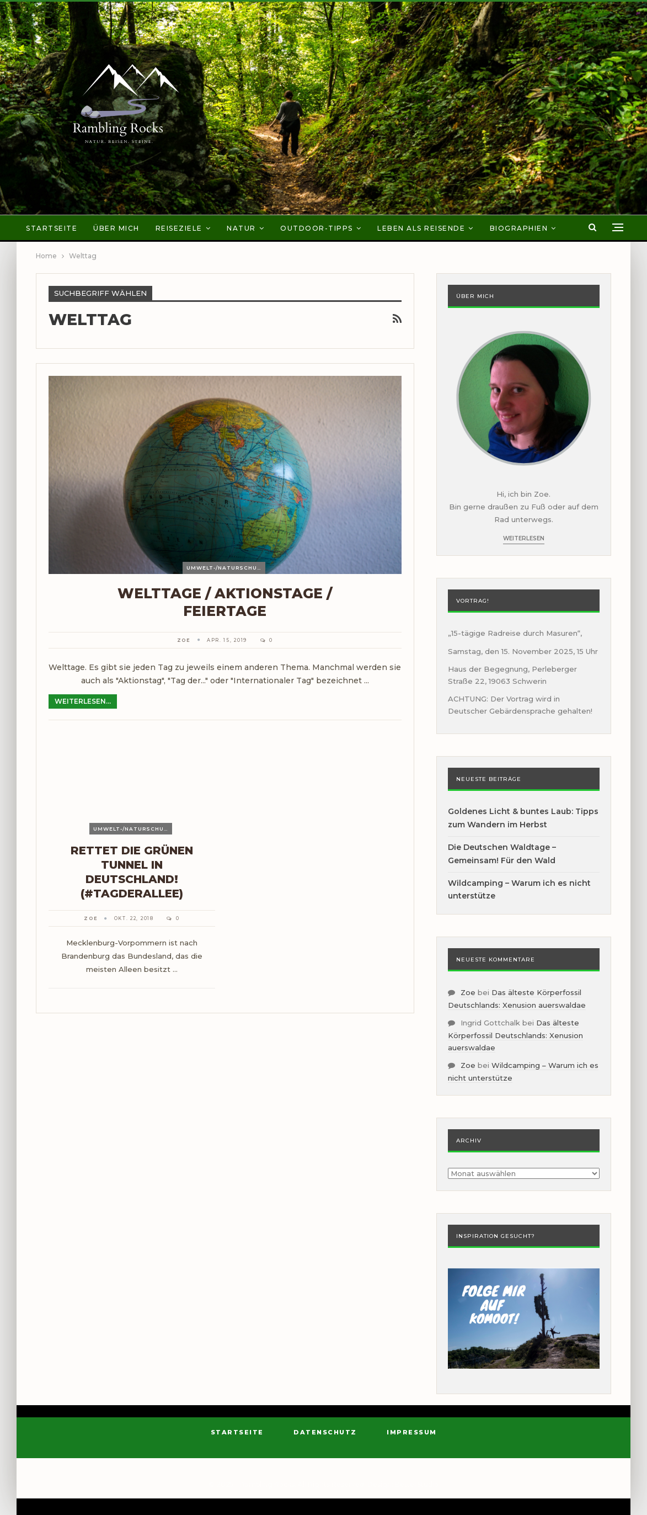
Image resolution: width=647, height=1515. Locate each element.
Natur (241, 228)
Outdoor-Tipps (316, 228)
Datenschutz (325, 1432)
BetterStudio (417, 1484)
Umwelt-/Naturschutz (225, 568)
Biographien (519, 228)
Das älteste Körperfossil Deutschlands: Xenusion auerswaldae (515, 1035)
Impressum (412, 1432)
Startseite (51, 228)
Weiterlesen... (83, 701)
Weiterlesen (523, 538)
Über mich (116, 228)
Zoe (468, 992)
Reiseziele (179, 228)
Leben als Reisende (421, 228)
